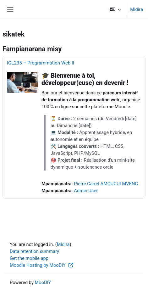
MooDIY (43, 282)
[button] (115, 9)
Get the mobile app (29, 258)
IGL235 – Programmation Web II (40, 63)
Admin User (86, 190)
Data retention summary (34, 251)
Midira (136, 9)
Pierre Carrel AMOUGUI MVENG (106, 184)
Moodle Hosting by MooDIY (42, 265)
